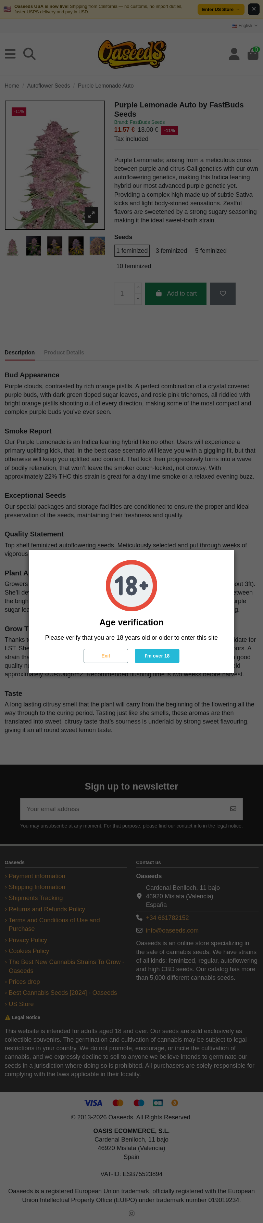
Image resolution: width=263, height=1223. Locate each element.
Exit (105, 656)
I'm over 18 (157, 656)
